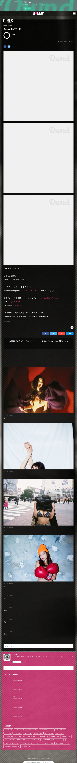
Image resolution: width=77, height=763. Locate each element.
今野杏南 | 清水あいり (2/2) (14, 610)
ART (17, 733)
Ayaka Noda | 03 (10, 586)
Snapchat (32, 730)
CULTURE (49, 740)
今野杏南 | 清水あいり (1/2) (14, 634)
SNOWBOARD (11, 736)
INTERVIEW (23, 740)
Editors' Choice (11, 743)
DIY (22, 736)
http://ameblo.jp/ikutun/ (48, 298)
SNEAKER (43, 736)
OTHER (26, 746)
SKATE (49, 733)
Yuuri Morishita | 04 (11, 622)
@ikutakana (19, 305)
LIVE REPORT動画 (12, 746)
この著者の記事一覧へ (65, 41)
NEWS (8, 730)
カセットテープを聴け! (44, 743)
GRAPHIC (9, 740)
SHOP (32, 736)
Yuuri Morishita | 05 (11, 474)
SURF (59, 733)
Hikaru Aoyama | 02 (19, 687)
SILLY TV (20, 730)
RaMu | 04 (7, 598)
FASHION (60, 730)
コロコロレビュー (62, 743)
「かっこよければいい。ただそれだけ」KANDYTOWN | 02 (31, 705)
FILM (27, 733)
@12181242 (16, 302)
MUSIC (38, 733)
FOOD (8, 733)
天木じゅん (7, 530)
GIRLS (8, 21)
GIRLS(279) (6, 321)
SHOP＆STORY (46, 730)
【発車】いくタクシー (31, 291)
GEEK (55, 736)
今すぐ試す (27, 8)
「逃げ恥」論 (27, 743)
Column (61, 740)
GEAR (66, 736)
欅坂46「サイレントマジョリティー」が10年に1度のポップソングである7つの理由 (38, 696)
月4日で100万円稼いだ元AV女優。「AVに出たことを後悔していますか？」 (36, 678)
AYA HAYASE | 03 (19, 714)
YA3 (13, 35)
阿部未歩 (6, 418)
